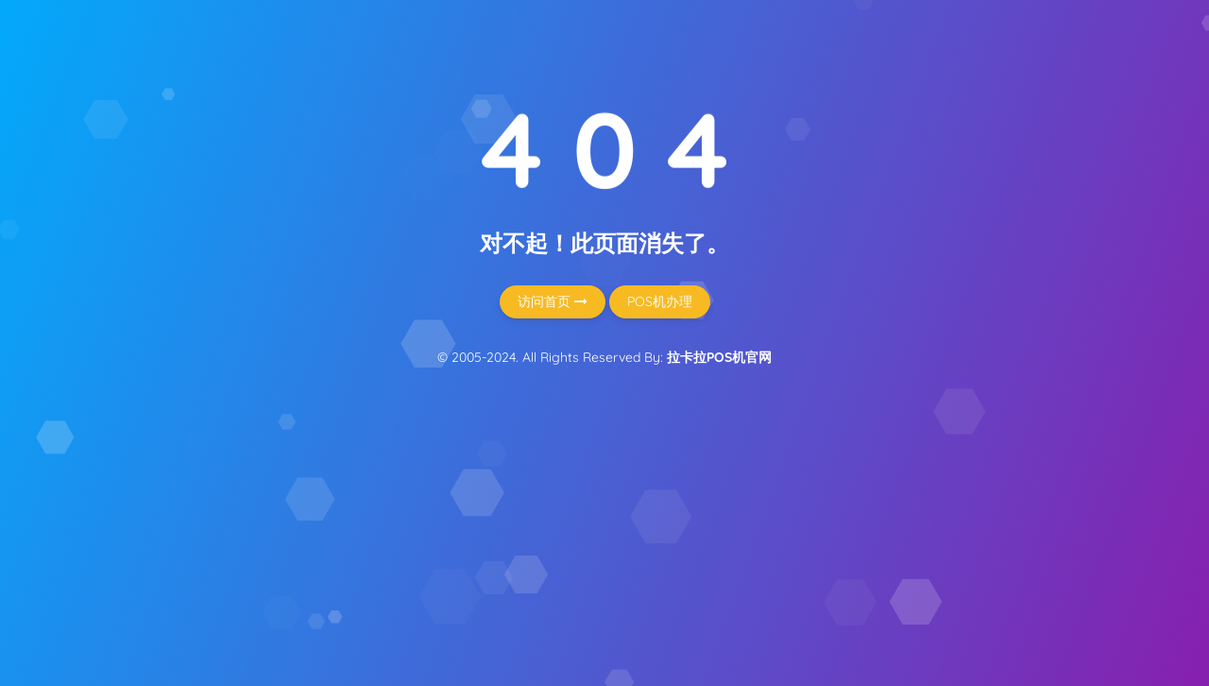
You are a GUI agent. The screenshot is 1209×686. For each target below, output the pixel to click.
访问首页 (552, 301)
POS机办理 (659, 301)
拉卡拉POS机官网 (719, 357)
